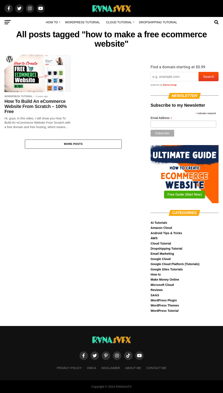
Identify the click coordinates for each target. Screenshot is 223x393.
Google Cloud (161, 259)
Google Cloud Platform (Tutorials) (175, 264)
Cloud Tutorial (119, 22)
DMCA (91, 368)
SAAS (155, 295)
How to (52, 22)
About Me (133, 368)
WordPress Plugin (164, 300)
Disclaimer (110, 368)
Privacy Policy (69, 368)
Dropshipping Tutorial (158, 22)
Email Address (161, 118)
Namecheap (170, 85)
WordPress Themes (165, 305)
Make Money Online (165, 279)
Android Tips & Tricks (166, 233)
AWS (154, 238)
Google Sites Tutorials (167, 269)
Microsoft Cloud (162, 285)
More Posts (73, 144)
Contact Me (156, 368)
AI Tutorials (159, 222)
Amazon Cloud (161, 227)
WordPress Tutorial (82, 22)
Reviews (157, 290)
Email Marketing (162, 253)
